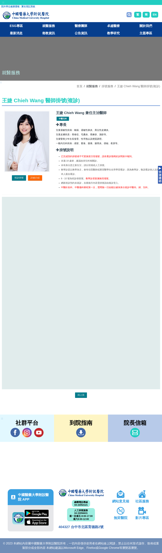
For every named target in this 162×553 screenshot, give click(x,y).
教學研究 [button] (113, 33)
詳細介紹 (35, 177)
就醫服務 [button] (48, 26)
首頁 (79, 86)
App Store (37, 522)
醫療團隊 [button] (81, 26)
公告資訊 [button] (81, 33)
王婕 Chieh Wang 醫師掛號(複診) (138, 86)
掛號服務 (107, 86)
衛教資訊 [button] (48, 33)
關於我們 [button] (145, 26)
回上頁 (81, 395)
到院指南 (81, 432)
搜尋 (129, 14)
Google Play (37, 513)
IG (27, 432)
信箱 (135, 432)
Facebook (15, 432)
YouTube (39, 432)
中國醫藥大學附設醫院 (81, 492)
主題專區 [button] (145, 33)
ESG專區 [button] (16, 26)
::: (3, 2)
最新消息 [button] (16, 33)
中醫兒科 (63, 119)
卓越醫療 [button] (113, 26)
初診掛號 (19, 177)
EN (155, 14)
